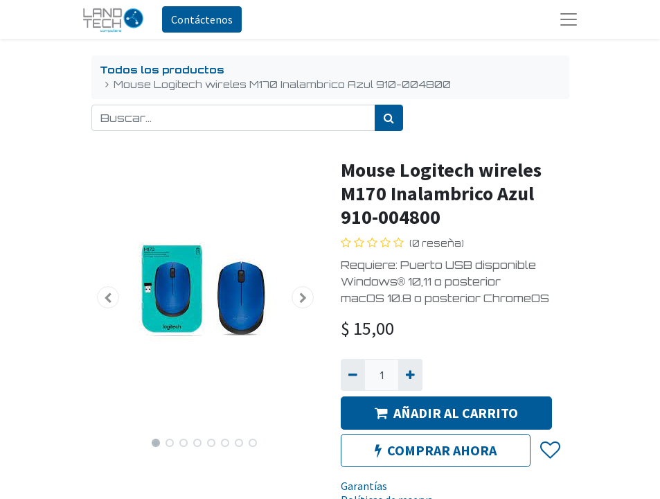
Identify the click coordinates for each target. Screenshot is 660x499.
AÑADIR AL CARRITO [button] (446, 412)
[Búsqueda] (389, 118)
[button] (108, 297)
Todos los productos (162, 69)
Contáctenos (202, 19)
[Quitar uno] (353, 375)
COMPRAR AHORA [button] (436, 450)
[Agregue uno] (410, 375)
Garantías (364, 486)
